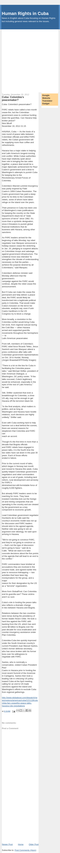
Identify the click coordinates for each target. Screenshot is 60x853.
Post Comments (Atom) (25, 850)
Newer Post (7, 844)
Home (21, 844)
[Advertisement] (30, 59)
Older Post (34, 844)
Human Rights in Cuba (25, 13)
